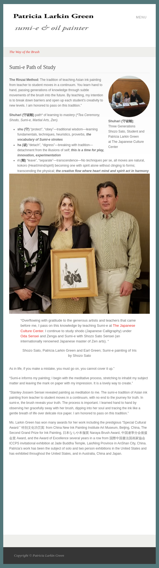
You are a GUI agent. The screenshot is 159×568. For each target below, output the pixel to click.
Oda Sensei (30, 336)
